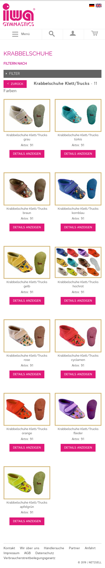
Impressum (11, 553)
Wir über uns (29, 548)
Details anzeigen (27, 154)
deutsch (92, 5)
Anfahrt (90, 548)
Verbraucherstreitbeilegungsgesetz (29, 558)
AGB (27, 553)
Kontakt (9, 548)
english (98, 5)
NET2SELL (95, 562)
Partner (74, 548)
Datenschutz (44, 553)
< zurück (15, 84)
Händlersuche (54, 548)
